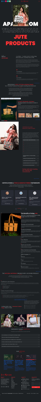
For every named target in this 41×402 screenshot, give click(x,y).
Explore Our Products (38, 274)
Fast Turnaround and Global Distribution (28, 168)
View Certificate (7, 203)
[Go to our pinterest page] (6, 386)
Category (12, 381)
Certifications (13, 385)
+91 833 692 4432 (24, 386)
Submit (36, 387)
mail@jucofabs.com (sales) (26, 385)
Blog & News (12, 386)
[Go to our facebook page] (1, 386)
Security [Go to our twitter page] (37, 393)
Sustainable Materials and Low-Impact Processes (30, 166)
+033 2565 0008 (24, 387)
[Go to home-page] (24, 1)
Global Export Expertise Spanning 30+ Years (29, 161)
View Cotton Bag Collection (36, 316)
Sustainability (13, 382)
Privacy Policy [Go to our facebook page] (28, 393)
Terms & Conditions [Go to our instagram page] (33, 393)
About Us (12, 380)
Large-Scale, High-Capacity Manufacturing (29, 143)
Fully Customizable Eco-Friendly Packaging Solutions (29, 159)
